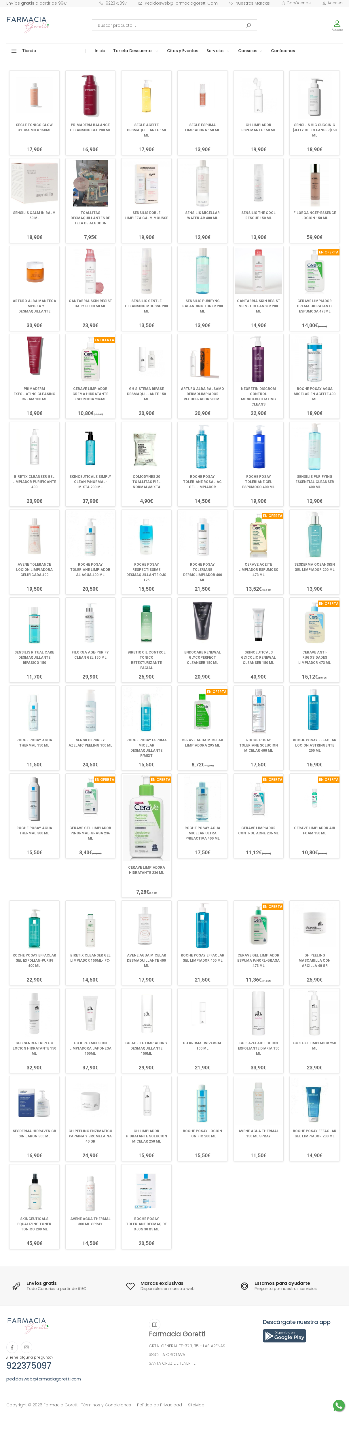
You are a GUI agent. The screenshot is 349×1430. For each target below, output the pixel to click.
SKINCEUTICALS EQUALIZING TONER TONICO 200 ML (34, 1224)
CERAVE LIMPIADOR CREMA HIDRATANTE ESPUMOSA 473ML (315, 306)
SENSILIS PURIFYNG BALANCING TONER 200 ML (202, 306)
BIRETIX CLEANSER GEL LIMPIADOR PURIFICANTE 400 (34, 482)
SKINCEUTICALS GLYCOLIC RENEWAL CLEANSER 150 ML (258, 657)
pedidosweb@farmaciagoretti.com (178, 3)
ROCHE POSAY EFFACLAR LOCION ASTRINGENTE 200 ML (314, 745)
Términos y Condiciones (106, 1405)
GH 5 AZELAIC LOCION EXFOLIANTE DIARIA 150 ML (258, 1048)
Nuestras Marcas (249, 3)
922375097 (113, 3)
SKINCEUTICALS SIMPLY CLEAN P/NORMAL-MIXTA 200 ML (90, 482)
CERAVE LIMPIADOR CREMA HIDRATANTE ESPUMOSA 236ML (90, 394)
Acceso (332, 3)
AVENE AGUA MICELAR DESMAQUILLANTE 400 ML (146, 960)
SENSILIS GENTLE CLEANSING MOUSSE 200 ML (146, 306)
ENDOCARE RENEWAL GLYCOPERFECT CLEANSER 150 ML (202, 657)
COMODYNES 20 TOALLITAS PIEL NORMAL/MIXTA (146, 482)
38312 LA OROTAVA (167, 1354)
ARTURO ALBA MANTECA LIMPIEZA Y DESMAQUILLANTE (34, 306)
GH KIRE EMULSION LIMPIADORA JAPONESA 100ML (90, 1048)
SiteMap (196, 1405)
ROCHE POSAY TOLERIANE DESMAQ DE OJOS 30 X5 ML (146, 1224)
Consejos (247, 51)
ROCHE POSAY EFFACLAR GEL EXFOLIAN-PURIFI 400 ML (34, 960)
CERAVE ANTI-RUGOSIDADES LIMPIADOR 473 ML (314, 657)
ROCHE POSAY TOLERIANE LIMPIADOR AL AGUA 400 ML (90, 569)
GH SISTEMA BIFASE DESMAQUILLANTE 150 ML (146, 394)
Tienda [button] (29, 51)
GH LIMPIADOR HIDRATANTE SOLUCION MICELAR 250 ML (146, 1136)
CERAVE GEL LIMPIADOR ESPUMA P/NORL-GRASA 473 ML (258, 960)
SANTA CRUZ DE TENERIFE (172, 1363)
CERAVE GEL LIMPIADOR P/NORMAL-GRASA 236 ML (90, 833)
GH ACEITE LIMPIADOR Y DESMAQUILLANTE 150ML (146, 1048)
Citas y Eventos (182, 51)
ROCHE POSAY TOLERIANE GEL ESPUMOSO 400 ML (258, 482)
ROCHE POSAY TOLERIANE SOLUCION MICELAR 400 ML (258, 745)
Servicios (215, 51)
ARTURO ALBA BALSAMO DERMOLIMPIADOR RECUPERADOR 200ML (202, 394)
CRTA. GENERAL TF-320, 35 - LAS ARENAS (187, 1346)
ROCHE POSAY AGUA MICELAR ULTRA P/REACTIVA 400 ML (202, 833)
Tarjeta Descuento (132, 51)
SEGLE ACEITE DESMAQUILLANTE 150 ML (146, 130)
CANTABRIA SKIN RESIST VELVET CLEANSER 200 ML (258, 306)
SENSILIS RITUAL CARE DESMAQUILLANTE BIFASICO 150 (34, 657)
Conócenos (296, 3)
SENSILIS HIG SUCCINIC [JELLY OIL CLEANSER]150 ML (315, 130)
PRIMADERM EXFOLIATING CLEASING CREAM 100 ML (34, 394)
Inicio (100, 51)
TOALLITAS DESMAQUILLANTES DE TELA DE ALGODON (90, 218)
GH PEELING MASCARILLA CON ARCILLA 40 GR (315, 960)
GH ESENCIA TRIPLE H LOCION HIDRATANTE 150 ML (34, 1048)
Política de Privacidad (159, 1405)
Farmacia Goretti (177, 1334)
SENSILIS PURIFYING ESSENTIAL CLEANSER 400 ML (314, 482)
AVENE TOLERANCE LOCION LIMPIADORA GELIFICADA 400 (34, 569)
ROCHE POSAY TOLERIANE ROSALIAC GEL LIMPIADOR (202, 482)
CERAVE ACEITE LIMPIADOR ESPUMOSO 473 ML (258, 569)
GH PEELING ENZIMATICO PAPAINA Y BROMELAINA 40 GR (90, 1136)
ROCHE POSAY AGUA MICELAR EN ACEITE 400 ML (314, 394)
